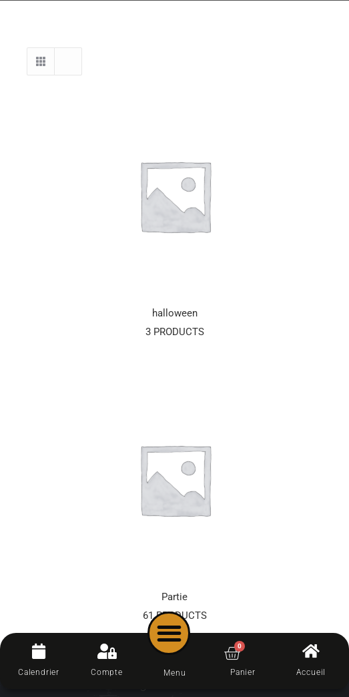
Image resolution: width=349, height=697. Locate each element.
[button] (169, 633)
